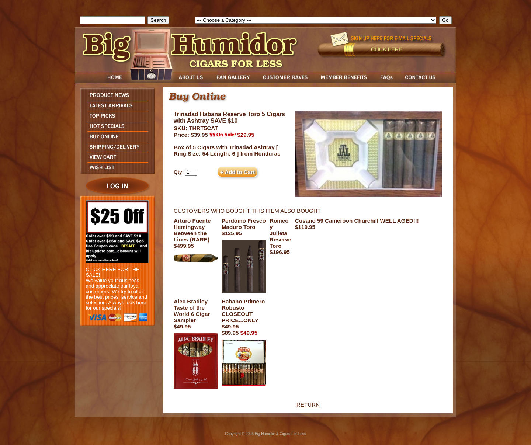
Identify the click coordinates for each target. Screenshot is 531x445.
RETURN (308, 404)
